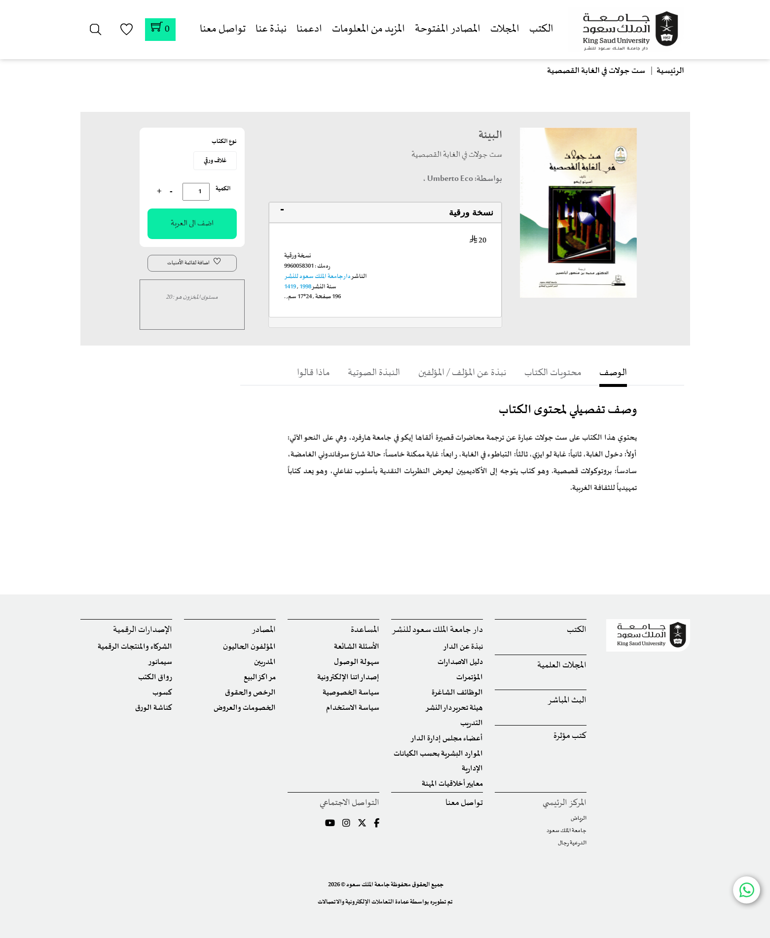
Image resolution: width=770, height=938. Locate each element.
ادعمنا (309, 29)
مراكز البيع (260, 677)
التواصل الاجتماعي (349, 803)
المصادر (264, 630)
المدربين (265, 662)
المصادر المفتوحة (447, 29)
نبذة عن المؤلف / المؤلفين (462, 373)
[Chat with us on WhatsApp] (746, 889)
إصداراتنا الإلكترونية (348, 677)
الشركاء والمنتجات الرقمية (135, 647)
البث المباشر (567, 700)
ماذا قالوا (302, 373)
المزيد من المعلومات (368, 29)
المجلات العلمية (562, 665)
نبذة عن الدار (463, 647)
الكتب (541, 29)
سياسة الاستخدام (352, 708)
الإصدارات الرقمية (142, 630)
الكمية (223, 188)
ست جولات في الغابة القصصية (596, 71)
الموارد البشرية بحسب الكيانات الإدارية (438, 761)
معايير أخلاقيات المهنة (452, 784)
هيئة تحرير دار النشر (454, 708)
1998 (305, 286)
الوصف (624, 373)
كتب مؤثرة (570, 736)
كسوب (162, 693)
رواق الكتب (155, 677)
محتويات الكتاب (559, 373)
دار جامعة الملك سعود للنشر (317, 276)
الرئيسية (670, 71)
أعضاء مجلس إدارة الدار (446, 738)
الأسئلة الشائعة (356, 647)
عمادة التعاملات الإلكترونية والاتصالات (363, 902)
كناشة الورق (153, 708)
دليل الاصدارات (460, 662)
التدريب (471, 723)
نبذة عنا (271, 29)
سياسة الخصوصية (351, 693)
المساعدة (365, 630)
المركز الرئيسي (565, 803)
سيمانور (160, 662)
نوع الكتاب (224, 141)
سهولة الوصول (356, 662)
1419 (290, 286)
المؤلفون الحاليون (249, 647)
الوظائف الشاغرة (457, 693)
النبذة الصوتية (367, 373)
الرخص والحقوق (250, 693)
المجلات (504, 29)
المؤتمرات (469, 677)
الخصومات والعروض (245, 708)
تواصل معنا (223, 29)
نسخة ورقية (471, 212)
